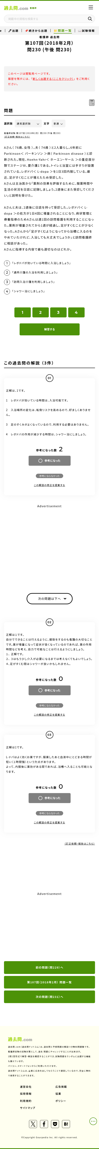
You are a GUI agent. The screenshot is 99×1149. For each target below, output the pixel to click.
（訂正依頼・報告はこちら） (17, 136)
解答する (49, 329)
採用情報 (26, 1094)
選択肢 (8, 123)
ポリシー (60, 1101)
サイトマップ (27, 1108)
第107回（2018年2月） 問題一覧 (49, 982)
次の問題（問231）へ (49, 997)
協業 (58, 1094)
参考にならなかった (49, 475)
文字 (47, 123)
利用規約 (26, 1101)
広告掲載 (61, 1087)
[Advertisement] (49, 927)
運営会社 (26, 1087)
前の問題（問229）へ (49, 967)
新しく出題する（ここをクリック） (53, 79)
